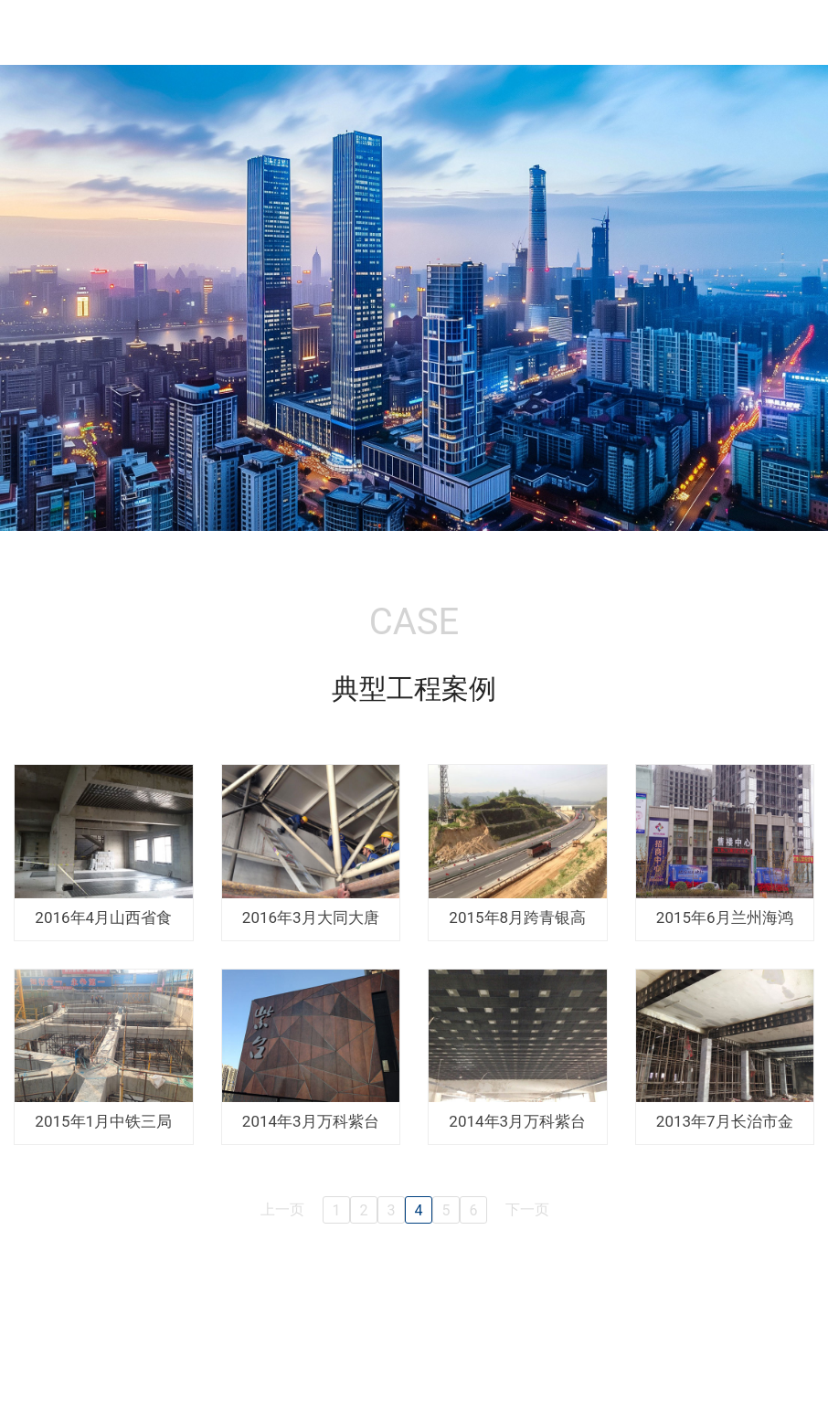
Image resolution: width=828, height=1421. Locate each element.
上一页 (282, 1209)
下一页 (527, 1209)
